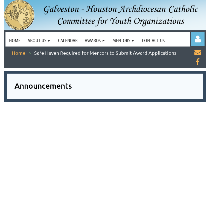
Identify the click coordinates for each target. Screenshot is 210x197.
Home (18, 53)
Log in (198, 39)
